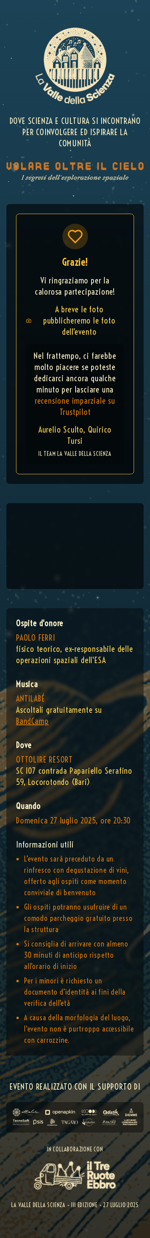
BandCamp (32, 721)
